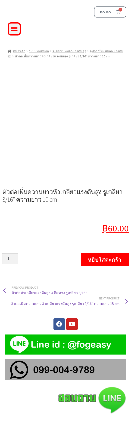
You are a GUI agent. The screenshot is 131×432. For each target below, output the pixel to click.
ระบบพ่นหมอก (39, 51)
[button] (14, 29)
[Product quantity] (10, 258)
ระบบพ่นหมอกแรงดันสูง (69, 51)
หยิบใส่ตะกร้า (105, 260)
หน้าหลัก (19, 51)
